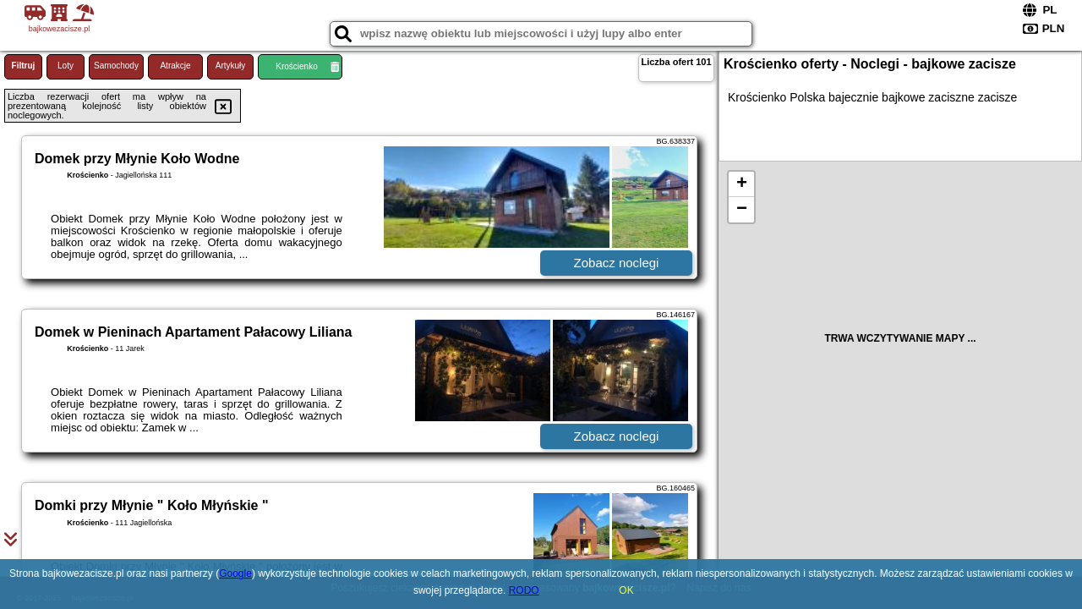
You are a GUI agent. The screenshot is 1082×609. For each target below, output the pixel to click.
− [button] (741, 209)
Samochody (116, 65)
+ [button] (741, 184)
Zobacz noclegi (616, 262)
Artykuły (231, 65)
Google (235, 573)
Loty (65, 65)
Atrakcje (175, 65)
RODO (524, 590)
